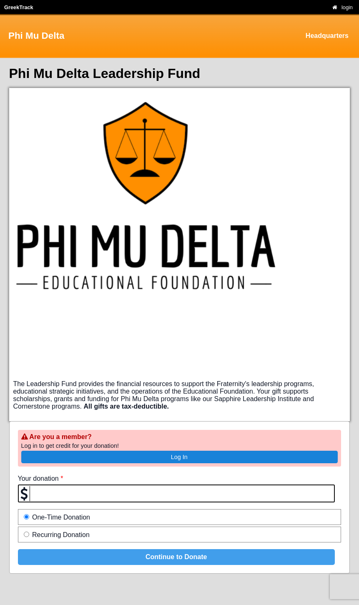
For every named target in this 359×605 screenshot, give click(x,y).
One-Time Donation (57, 517)
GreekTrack (18, 7)
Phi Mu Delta (36, 35)
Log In (179, 457)
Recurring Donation (57, 534)
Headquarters (327, 35)
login (347, 7)
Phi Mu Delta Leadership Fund (105, 73)
